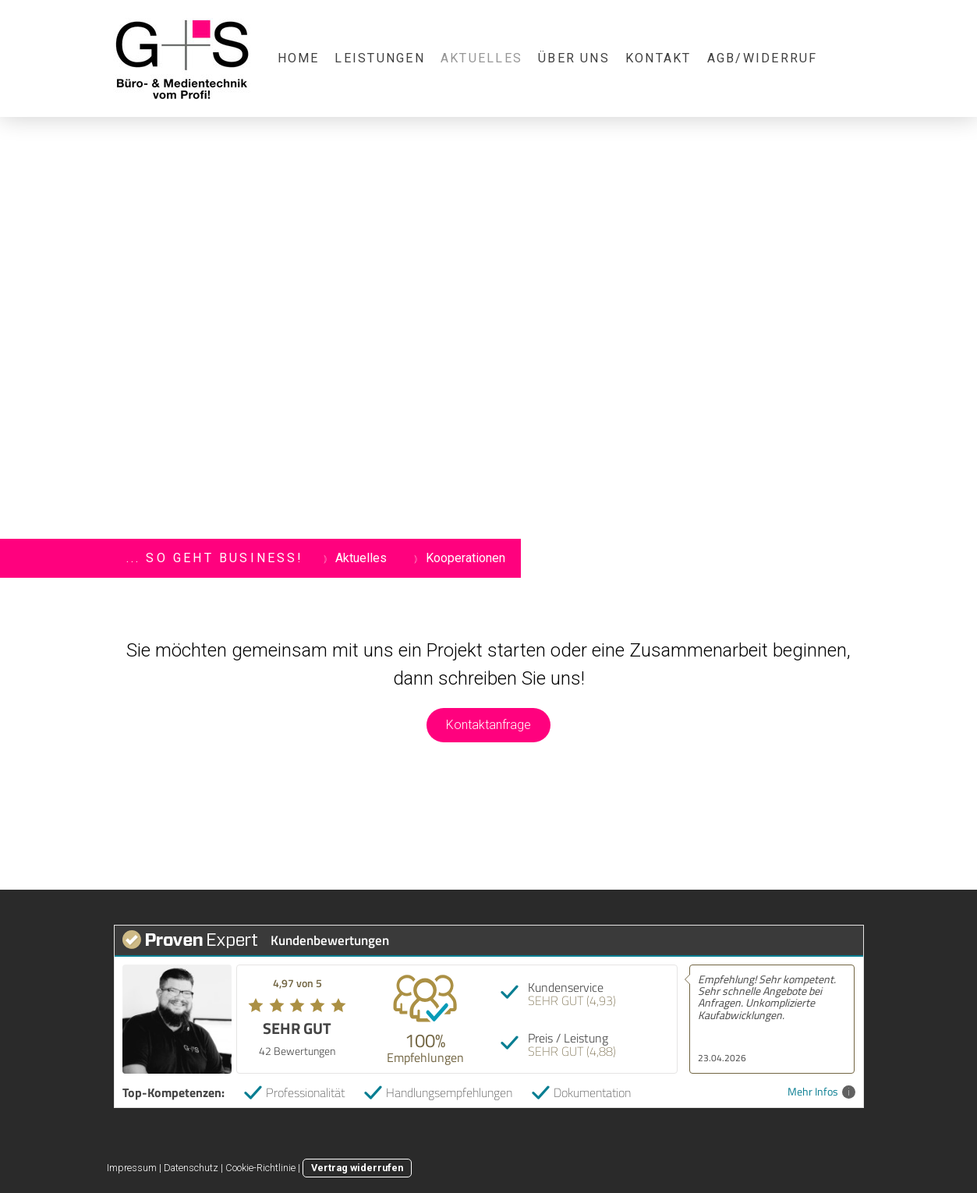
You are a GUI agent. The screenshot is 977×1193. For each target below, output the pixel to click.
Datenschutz (191, 1168)
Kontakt (658, 58)
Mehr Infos (821, 1092)
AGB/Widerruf (762, 58)
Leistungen (379, 58)
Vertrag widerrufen (357, 1168)
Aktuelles (481, 58)
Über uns (574, 58)
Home (299, 58)
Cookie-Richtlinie (260, 1168)
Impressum (132, 1168)
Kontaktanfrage (488, 724)
